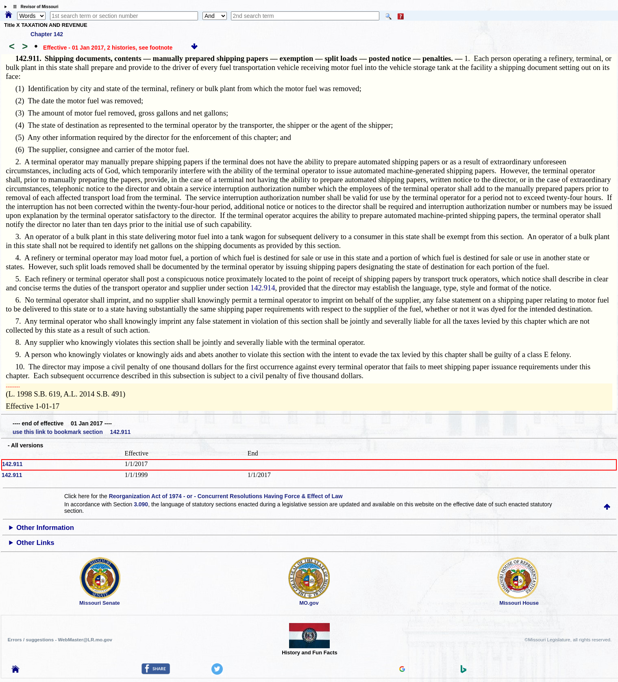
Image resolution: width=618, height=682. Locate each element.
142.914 (262, 287)
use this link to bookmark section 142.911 (72, 432)
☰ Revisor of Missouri (34, 6)
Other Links (35, 543)
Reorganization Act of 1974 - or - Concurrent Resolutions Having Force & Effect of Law (226, 496)
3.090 (141, 504)
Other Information (45, 528)
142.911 (12, 464)
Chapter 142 (46, 34)
